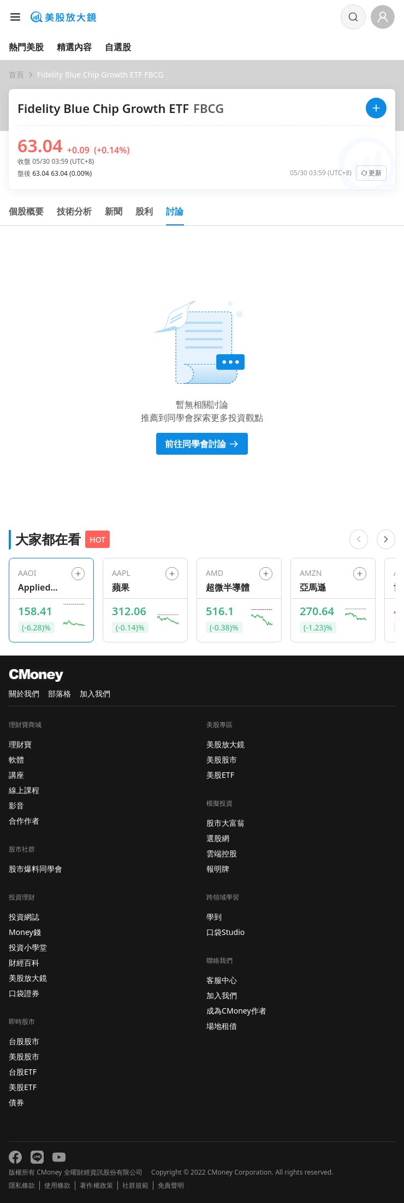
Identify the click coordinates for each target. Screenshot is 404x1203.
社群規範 (135, 1185)
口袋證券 (24, 993)
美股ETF (23, 1087)
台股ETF (23, 1072)
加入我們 (95, 693)
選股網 (217, 838)
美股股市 (24, 1056)
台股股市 (24, 1041)
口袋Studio (225, 932)
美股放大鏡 (28, 978)
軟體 (16, 759)
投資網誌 (24, 917)
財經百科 (24, 962)
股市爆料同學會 (35, 868)
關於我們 (24, 693)
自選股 (118, 47)
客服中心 (221, 980)
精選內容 (74, 47)
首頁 (16, 74)
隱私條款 (22, 1185)
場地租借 (221, 1026)
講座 (16, 775)
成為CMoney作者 (236, 1010)
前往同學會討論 (202, 444)
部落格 (59, 693)
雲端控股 (221, 853)
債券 (16, 1102)
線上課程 (24, 790)
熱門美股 (26, 47)
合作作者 (24, 820)
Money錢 (25, 932)
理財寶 (20, 744)
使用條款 (57, 1185)
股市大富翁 (225, 823)
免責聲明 (171, 1185)
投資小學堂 (28, 947)
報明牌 (217, 868)
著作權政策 (96, 1185)
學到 (214, 917)
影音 (16, 805)
